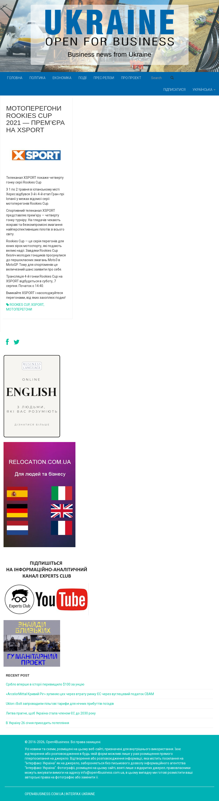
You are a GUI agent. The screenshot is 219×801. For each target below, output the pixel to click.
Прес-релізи (104, 78)
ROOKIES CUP (20, 305)
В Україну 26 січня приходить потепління (37, 723)
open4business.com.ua (44, 794)
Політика (37, 78)
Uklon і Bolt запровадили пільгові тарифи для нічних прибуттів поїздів (60, 703)
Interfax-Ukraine (80, 794)
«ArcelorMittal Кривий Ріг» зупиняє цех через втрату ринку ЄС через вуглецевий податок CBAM (80, 694)
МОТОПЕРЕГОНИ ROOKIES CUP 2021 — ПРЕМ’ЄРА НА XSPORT (35, 119)
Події (83, 78)
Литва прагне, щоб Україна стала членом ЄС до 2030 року (51, 713)
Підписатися (174, 90)
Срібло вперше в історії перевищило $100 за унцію (45, 684)
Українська (204, 90)
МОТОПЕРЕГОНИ (19, 309)
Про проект (131, 78)
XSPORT (37, 305)
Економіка (62, 78)
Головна (14, 78)
